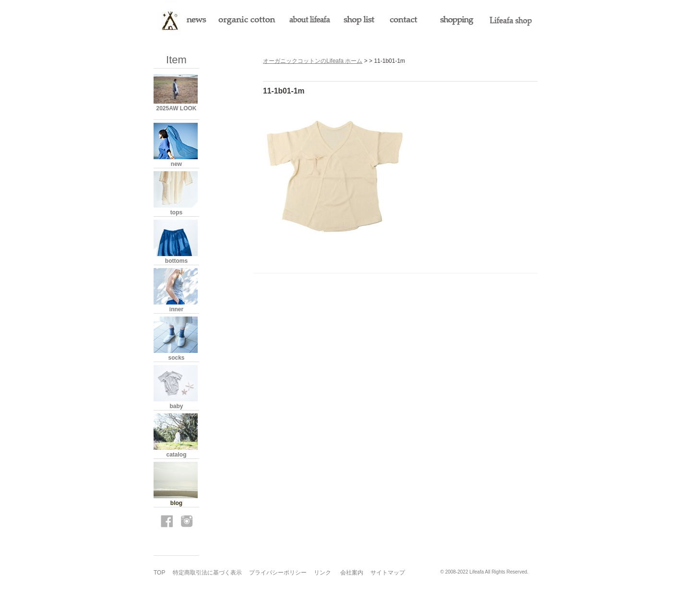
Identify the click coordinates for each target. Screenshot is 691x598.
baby (176, 406)
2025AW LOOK (176, 108)
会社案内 (351, 572)
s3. (534, 572)
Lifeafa (476, 572)
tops (176, 212)
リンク (322, 572)
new (176, 164)
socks (176, 357)
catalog (176, 454)
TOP (159, 572)
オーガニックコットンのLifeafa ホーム (312, 61)
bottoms (176, 261)
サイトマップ (387, 572)
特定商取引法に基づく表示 (207, 572)
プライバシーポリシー (278, 572)
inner (176, 309)
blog (176, 503)
